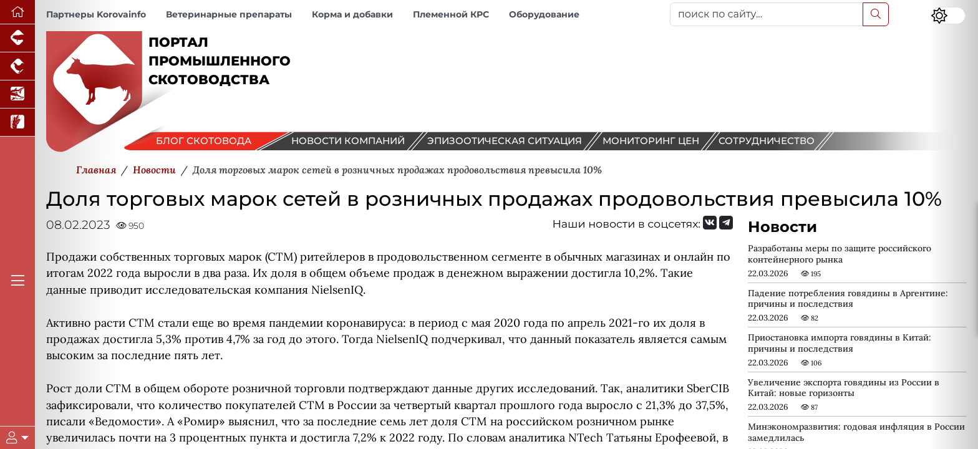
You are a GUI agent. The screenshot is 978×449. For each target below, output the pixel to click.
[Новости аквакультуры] (17, 94)
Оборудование (544, 14)
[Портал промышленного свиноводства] (17, 38)
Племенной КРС (451, 14)
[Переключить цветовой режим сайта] (948, 15)
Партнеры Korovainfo (96, 14)
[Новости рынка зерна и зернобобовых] (17, 123)
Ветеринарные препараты (229, 14)
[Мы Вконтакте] (710, 222)
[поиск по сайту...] (766, 14)
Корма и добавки (352, 14)
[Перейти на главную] (17, 12)
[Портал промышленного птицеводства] (17, 66)
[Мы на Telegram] (726, 222)
